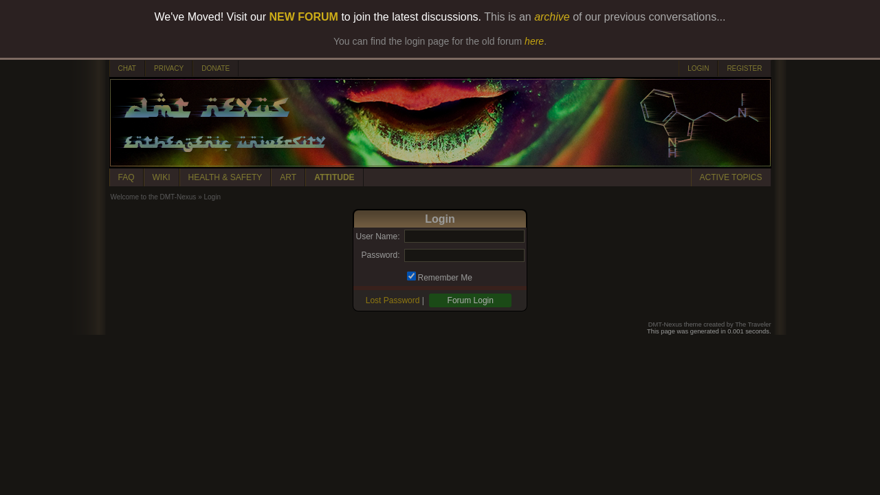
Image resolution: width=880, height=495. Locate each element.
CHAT (127, 68)
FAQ (126, 177)
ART (288, 177)
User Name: (377, 236)
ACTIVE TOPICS (731, 177)
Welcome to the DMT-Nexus (154, 197)
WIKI (161, 177)
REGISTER (744, 68)
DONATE (215, 68)
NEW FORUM (304, 17)
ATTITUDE (334, 177)
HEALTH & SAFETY (225, 177)
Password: (380, 255)
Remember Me (445, 278)
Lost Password (393, 300)
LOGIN (698, 68)
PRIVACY (169, 68)
